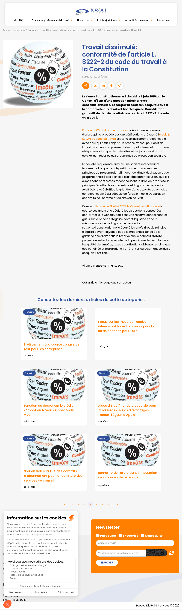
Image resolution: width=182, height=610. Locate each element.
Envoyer (107, 563)
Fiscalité (44, 30)
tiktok (175, 326)
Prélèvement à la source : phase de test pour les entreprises (52, 346)
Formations (163, 20)
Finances (33, 30)
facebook (175, 284)
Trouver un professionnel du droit (50, 20)
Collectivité (154, 536)
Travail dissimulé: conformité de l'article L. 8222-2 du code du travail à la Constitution (98, 30)
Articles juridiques (107, 20)
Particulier (108, 536)
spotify (175, 319)
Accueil (7, 30)
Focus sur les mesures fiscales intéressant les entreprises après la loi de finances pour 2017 (126, 326)
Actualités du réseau (137, 20)
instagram (175, 312)
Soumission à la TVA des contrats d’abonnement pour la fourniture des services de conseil (53, 476)
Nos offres (83, 20)
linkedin (175, 298)
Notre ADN (18, 20)
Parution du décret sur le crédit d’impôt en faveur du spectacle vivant (49, 410)
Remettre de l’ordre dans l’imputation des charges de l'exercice (128, 475)
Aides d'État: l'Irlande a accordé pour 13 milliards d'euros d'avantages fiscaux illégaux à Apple (127, 410)
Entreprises (19, 30)
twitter (175, 291)
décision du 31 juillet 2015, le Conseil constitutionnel (128, 206)
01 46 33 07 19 (18, 601)
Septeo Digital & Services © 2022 (156, 606)
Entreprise (130, 536)
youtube (175, 305)
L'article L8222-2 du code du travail (106, 130)
